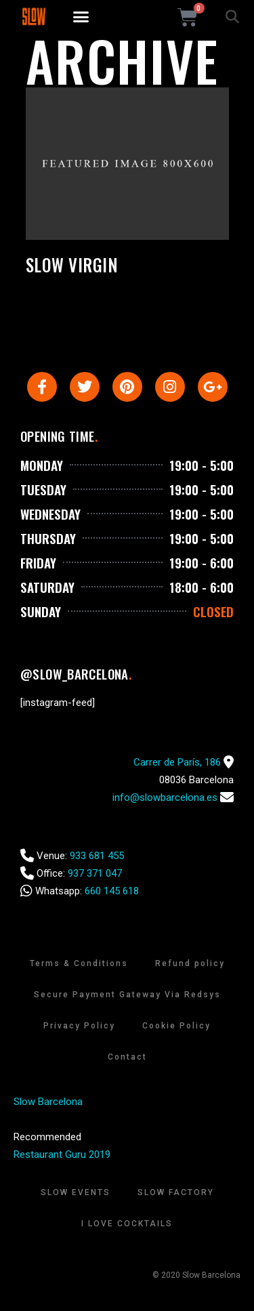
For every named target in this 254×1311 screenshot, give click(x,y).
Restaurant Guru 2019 (62, 1154)
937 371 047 (95, 873)
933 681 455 (97, 856)
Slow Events (75, 1192)
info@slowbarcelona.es (164, 797)
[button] (80, 17)
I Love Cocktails (127, 1223)
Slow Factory (175, 1192)
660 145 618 (112, 891)
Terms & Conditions (79, 963)
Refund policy (190, 963)
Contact (127, 1057)
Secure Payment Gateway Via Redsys (127, 994)
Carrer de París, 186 (177, 762)
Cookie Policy (176, 1026)
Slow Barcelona (48, 1102)
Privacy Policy (79, 1026)
